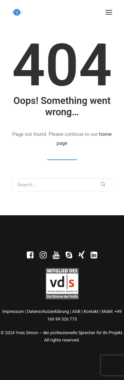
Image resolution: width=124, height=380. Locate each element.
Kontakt (91, 311)
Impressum (13, 311)
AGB (76, 311)
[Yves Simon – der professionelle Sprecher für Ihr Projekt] (17, 12)
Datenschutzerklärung (48, 311)
